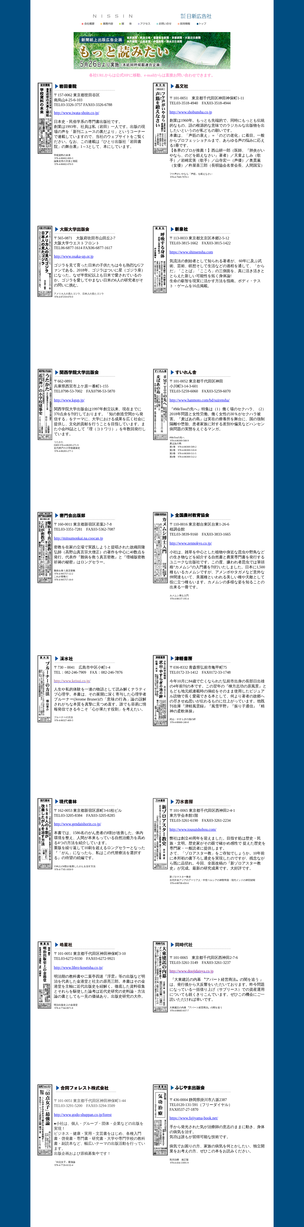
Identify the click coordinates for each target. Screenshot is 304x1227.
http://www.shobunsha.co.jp (191, 112)
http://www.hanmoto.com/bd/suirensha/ (200, 400)
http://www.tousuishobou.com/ (193, 829)
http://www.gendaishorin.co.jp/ (77, 824)
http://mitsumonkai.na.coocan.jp (78, 538)
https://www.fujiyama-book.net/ (194, 1118)
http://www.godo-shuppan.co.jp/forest (83, 1115)
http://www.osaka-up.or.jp (74, 256)
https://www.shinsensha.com (191, 252)
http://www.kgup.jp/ (69, 400)
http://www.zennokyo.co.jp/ (191, 543)
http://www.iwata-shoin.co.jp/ (76, 113)
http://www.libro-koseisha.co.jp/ (78, 968)
